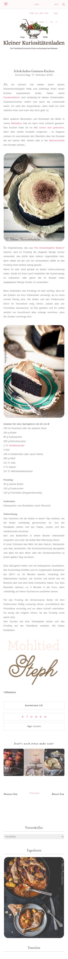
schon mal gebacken (51, 127)
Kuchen (37, 726)
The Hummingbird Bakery (48, 247)
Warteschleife (57, 140)
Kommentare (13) (34, 705)
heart (46, 15)
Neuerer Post (10, 794)
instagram (37, 6)
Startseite (35, 792)
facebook (32, 15)
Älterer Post (58, 794)
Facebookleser (11, 97)
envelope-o (56, 6)
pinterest (42, 15)
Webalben (16, 123)
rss (51, 21)
